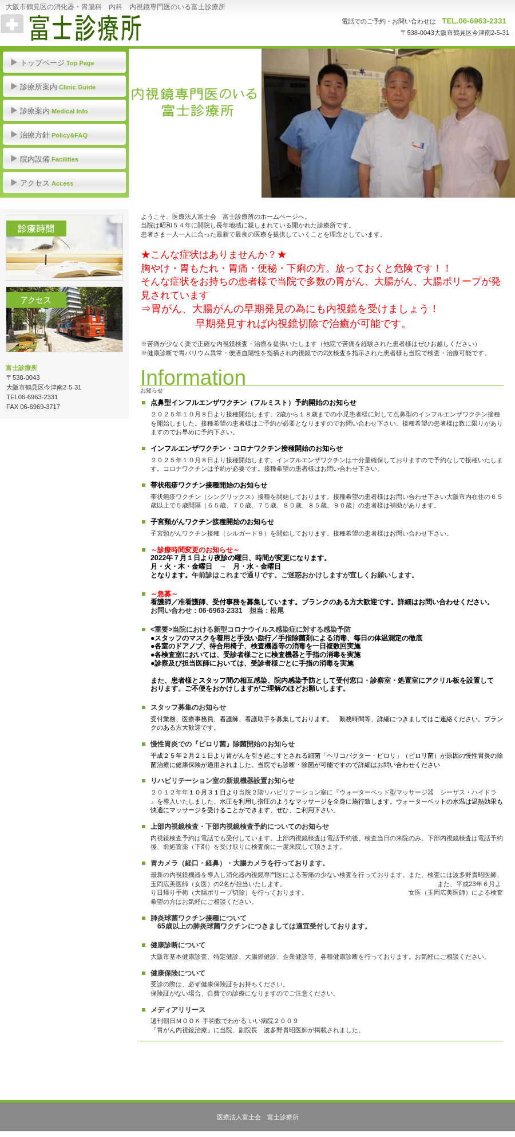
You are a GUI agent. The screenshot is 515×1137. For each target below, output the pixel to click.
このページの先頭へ (179, 1061)
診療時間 (64, 248)
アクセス (64, 319)
